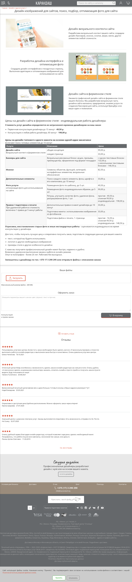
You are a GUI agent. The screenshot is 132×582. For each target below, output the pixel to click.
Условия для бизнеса (10, 484)
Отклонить (73, 578)
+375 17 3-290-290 (58, 528)
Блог (78, 484)
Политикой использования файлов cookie (19, 572)
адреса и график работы (106, 538)
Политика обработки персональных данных (66, 559)
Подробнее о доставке (98, 542)
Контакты (122, 484)
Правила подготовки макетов (55, 508)
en (34, 508)
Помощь (100, 484)
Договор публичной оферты (66, 561)
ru (30, 508)
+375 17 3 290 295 (48, 259)
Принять (58, 578)
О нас (55, 484)
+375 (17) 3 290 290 (67, 487)
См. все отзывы (66, 448)
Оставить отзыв (67, 334)
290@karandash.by (63, 491)
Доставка (32, 484)
